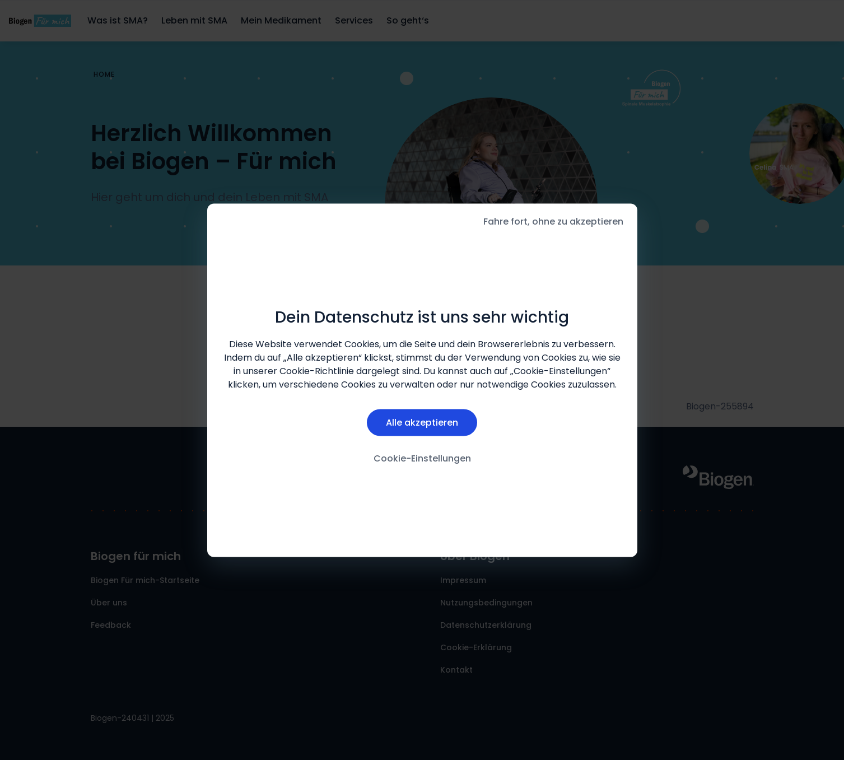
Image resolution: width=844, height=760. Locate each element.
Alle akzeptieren (422, 422)
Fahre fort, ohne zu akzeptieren (553, 221)
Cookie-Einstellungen (422, 458)
